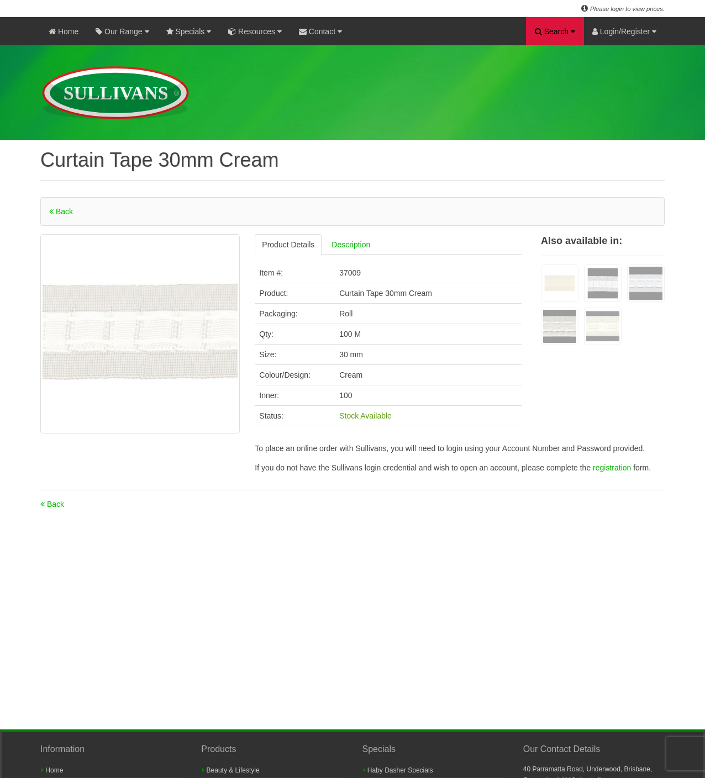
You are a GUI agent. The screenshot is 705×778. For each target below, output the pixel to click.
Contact (320, 31)
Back (61, 211)
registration (613, 467)
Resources (255, 31)
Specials (189, 31)
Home (63, 31)
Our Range (122, 31)
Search (555, 31)
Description (351, 244)
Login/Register (624, 31)
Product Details (288, 244)
